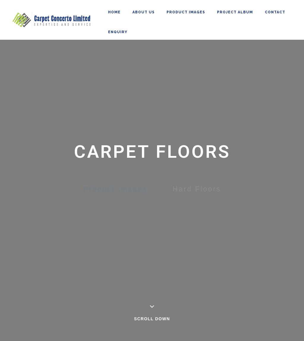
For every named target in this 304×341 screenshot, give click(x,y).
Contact (275, 12)
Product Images (186, 12)
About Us (143, 12)
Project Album (235, 12)
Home (114, 12)
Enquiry (117, 32)
